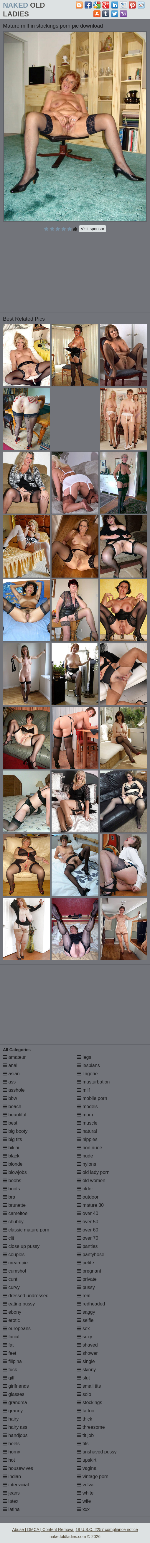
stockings (89, 1402)
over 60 (87, 1229)
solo (84, 1394)
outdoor (88, 1196)
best (10, 1122)
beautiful (14, 1114)
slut (83, 1377)
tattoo (85, 1410)
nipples (87, 1139)
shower (87, 1353)
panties (87, 1246)
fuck (10, 1369)
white (85, 1492)
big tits (12, 1139)
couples (14, 1254)
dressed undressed (26, 1295)
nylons (86, 1164)
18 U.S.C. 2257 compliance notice (106, 1529)
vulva (85, 1484)
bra (9, 1196)
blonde (13, 1164)
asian (11, 1073)
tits (83, 1443)
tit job (85, 1435)
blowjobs (15, 1172)
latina (11, 1509)
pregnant (89, 1270)
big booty (15, 1131)
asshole (14, 1090)
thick (84, 1418)
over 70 (87, 1238)
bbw (10, 1098)
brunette (14, 1205)
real (83, 1295)
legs (84, 1057)
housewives (18, 1468)
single (86, 1361)
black (11, 1155)
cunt (10, 1279)
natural (87, 1131)
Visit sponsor (92, 228)
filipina (12, 1361)
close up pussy (21, 1246)
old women (91, 1180)
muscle (87, 1122)
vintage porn (93, 1476)
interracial (16, 1484)
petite (85, 1262)
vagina (87, 1468)
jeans (11, 1492)
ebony (12, 1312)
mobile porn (92, 1098)
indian (12, 1476)
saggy (86, 1312)
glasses (13, 1394)
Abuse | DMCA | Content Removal (43, 1529)
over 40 (87, 1213)
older (85, 1188)
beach (12, 1106)
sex (83, 1328)
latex (10, 1501)
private (87, 1279)
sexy (84, 1336)
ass (9, 1081)
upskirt (87, 1460)
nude (85, 1155)
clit (8, 1238)
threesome (91, 1427)
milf (83, 1090)
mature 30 (90, 1205)
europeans (17, 1328)
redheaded (91, 1303)
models (87, 1106)
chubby (13, 1221)
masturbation (93, 1081)
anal (10, 1065)
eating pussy (19, 1303)
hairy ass (15, 1427)
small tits (89, 1386)
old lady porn (93, 1172)
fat (8, 1344)
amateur (14, 1057)
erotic (11, 1320)
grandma (15, 1402)
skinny (86, 1369)
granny (13, 1410)
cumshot (14, 1270)
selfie (85, 1320)
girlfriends (16, 1386)
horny (11, 1451)
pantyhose (90, 1254)
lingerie (87, 1073)
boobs (12, 1180)
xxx (83, 1509)
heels (11, 1443)
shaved (87, 1344)
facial (11, 1336)
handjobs (15, 1435)
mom (85, 1114)
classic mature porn (26, 1229)
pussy (86, 1287)
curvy (11, 1287)
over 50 (87, 1221)
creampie (15, 1262)
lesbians (88, 1065)
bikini (11, 1147)
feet (9, 1353)
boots (11, 1188)
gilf (8, 1377)
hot (9, 1460)
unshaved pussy (97, 1451)
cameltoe (15, 1213)
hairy (11, 1418)
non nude (89, 1147)
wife (84, 1501)
